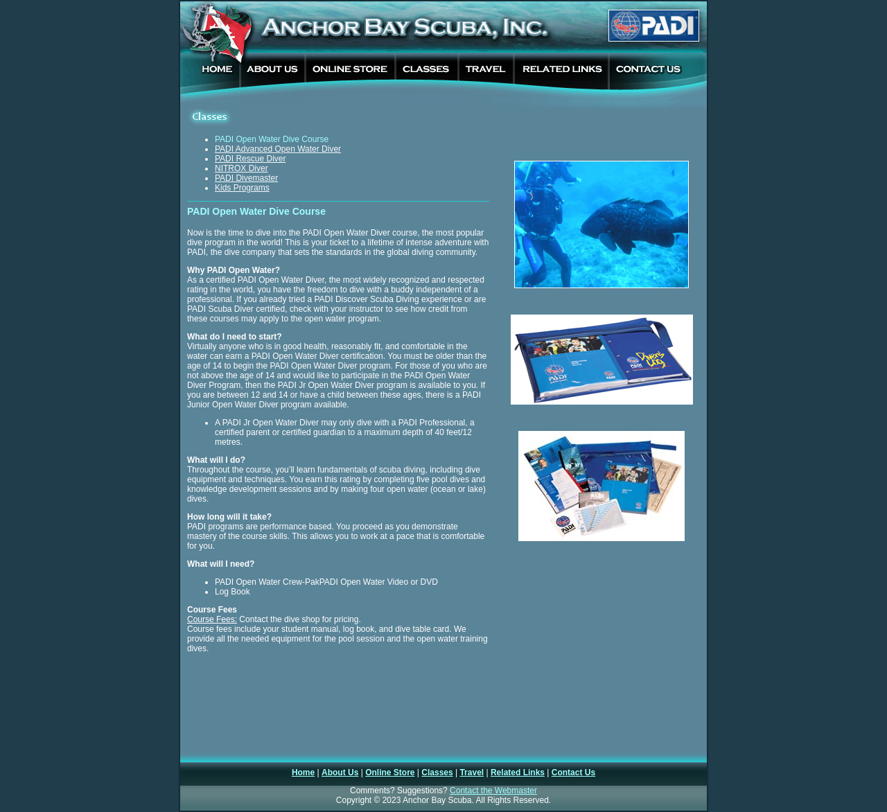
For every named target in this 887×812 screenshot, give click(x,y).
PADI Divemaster (246, 178)
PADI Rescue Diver (250, 159)
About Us (340, 772)
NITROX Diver (241, 168)
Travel (471, 772)
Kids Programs (242, 188)
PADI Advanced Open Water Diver (278, 149)
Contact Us (573, 772)
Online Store (389, 772)
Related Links (518, 772)
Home (303, 772)
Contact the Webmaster (493, 790)
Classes (437, 772)
